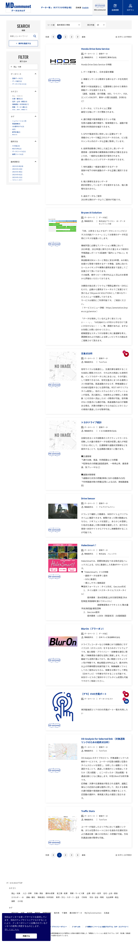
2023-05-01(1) (18, 180)
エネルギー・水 (17, 897)
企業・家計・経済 (94, 893)
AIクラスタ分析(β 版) (62, 7)
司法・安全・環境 (96, 897)
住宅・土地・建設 (110, 893)
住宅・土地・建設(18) (21, 105)
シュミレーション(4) (21, 124)
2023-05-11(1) (18, 183)
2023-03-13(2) (18, 173)
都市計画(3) (17, 136)
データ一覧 (45, 7)
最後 (83, 37)
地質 (22, 913)
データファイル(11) (20, 155)
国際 (13, 901)
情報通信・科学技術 (46, 897)
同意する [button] (26, 936)
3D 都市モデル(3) (19, 130)
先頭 (47, 37)
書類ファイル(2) (19, 158)
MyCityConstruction (93, 913)
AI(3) (14, 133)
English (85, 7)
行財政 (84, 897)
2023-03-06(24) (19, 170)
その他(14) (17, 149)
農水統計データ (76, 913)
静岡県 (37, 913)
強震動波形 (47, 913)
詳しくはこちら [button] (12, 929)
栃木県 (56, 913)
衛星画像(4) (17, 127)
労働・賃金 (38, 893)
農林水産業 (49, 893)
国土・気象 (15, 893)
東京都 (29, 913)
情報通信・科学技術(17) (22, 108)
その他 (20, 901)
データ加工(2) (18, 83)
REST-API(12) (18, 152)
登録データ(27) (19, 80)
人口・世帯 (27, 893)
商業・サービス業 (77, 893)
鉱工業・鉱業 (62, 893)
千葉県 (64, 913)
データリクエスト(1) (21, 86)
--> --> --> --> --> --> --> (68, 25)
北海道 (106, 913)
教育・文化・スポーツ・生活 (67, 897)
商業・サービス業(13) (21, 111)
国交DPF (14, 913)
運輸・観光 (30, 897)
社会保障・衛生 (112, 897)
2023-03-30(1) (18, 177)
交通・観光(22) (19, 102)
